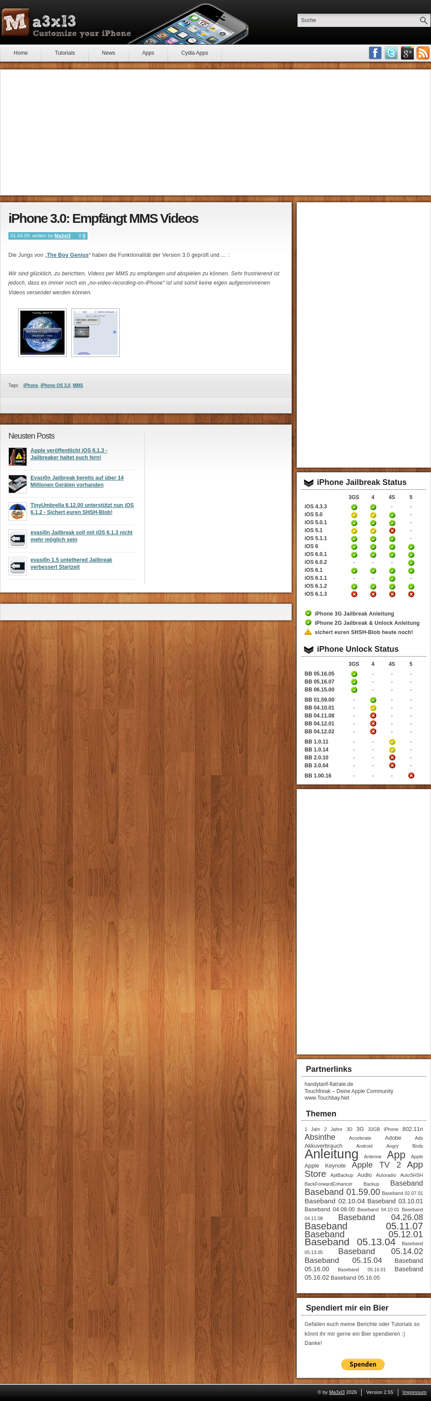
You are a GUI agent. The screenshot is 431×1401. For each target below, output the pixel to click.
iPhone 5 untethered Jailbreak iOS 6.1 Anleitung (411, 570)
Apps (148, 53)
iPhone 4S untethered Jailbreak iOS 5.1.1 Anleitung (392, 538)
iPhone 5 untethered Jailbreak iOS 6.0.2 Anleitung (411, 562)
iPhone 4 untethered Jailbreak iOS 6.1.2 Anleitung (373, 586)
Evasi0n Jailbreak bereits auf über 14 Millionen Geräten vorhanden (77, 484)
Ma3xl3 (62, 235)
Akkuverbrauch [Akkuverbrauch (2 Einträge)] (324, 1145)
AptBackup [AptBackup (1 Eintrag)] (341, 1175)
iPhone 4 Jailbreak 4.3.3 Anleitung (373, 507)
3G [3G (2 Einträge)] (360, 1129)
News (108, 53)
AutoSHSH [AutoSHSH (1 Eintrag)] (411, 1175)
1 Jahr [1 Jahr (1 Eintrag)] (312, 1129)
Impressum (415, 1392)
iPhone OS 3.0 (55, 385)
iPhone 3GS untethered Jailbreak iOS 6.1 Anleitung (354, 570)
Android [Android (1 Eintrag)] (364, 1146)
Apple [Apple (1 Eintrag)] (417, 1156)
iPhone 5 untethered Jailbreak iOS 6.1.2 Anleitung (411, 586)
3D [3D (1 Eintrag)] (350, 1129)
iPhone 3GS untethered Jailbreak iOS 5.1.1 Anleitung (354, 538)
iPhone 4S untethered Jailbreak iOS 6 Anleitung (392, 546)
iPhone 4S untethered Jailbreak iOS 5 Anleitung (392, 514)
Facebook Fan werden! (375, 53)
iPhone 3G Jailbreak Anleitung (354, 614)
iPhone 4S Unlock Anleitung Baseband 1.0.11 (392, 741)
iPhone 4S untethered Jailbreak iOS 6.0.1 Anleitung (392, 554)
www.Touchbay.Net (327, 1098)
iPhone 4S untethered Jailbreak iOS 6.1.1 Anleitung (392, 578)
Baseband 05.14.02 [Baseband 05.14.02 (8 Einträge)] (380, 1251)
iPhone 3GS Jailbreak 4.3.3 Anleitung (354, 507)
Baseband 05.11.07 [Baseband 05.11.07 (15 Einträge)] (364, 1226)
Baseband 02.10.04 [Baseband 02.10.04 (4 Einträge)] (335, 1201)
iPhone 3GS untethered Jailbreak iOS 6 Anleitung (354, 546)
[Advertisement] (215, 132)
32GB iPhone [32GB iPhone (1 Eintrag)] (383, 1129)
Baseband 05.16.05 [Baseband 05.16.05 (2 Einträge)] (355, 1277)
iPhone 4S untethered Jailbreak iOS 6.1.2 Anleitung (392, 586)
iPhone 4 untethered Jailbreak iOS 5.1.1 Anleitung (373, 538)
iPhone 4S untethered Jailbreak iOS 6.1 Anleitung (392, 570)
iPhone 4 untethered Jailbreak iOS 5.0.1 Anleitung (373, 522)
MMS (78, 385)
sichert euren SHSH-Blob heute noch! (364, 632)
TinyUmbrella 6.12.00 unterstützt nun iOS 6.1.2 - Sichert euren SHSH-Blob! (82, 511)
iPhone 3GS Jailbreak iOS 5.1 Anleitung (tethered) (354, 530)
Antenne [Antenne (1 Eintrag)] (373, 1156)
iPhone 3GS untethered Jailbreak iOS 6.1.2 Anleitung (354, 586)
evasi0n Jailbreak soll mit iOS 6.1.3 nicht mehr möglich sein (82, 539)
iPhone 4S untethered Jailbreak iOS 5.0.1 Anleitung (392, 522)
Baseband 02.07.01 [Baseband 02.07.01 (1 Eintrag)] (402, 1193)
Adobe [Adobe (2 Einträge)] (393, 1137)
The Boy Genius (68, 255)
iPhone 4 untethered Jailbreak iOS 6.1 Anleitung (373, 570)
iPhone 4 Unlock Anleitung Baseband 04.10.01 (373, 707)
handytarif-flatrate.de (329, 1084)
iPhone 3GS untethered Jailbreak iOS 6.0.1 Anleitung (354, 554)
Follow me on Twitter (391, 53)
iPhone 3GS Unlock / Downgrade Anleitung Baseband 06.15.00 (354, 689)
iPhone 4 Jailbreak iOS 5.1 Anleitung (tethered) (373, 530)
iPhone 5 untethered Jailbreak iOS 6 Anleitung (411, 546)
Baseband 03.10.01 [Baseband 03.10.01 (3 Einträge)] (395, 1201)
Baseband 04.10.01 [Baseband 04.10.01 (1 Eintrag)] (378, 1209)
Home (21, 53)
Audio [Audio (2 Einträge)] (364, 1175)
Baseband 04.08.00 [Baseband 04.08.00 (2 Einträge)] (330, 1209)
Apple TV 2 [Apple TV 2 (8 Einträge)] (376, 1164)
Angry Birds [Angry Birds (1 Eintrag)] (404, 1146)
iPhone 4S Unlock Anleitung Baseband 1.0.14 (392, 749)
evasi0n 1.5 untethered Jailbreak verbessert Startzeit (71, 566)
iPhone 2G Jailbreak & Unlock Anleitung (367, 623)
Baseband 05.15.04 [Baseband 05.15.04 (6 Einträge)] (343, 1260)
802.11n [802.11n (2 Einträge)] (413, 1129)
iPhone (30, 385)
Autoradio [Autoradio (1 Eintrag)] (386, 1175)
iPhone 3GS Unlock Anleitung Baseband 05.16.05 (354, 673)
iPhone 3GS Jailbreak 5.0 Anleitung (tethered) (354, 514)
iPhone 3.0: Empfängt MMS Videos (103, 218)
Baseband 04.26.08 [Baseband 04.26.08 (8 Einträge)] (380, 1217)
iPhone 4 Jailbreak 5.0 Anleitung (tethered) (373, 514)
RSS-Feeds (423, 53)
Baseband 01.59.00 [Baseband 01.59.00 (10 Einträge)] (342, 1192)
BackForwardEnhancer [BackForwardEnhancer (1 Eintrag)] (328, 1184)
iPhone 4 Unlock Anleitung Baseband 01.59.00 (373, 699)
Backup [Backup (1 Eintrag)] (371, 1184)
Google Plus (407, 53)
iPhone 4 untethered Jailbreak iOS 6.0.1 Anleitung (373, 554)
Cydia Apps (194, 53)
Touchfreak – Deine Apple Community (349, 1091)
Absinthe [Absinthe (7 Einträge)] (320, 1137)
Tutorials (65, 53)
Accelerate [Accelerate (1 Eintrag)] (360, 1138)
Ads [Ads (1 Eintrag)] (419, 1138)
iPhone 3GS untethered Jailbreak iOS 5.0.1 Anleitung (354, 522)
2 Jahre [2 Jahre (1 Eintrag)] (333, 1129)
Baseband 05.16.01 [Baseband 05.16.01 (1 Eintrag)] (362, 1269)
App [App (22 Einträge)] (396, 1155)
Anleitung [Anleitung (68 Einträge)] (332, 1153)
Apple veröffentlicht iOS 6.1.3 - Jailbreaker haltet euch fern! (69, 456)
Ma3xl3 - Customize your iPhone (66, 22)
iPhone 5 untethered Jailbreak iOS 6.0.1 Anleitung (411, 554)
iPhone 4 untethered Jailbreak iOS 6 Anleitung (373, 546)
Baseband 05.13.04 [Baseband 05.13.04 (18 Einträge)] (350, 1241)
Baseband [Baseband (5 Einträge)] (406, 1183)
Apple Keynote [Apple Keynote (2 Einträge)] (325, 1165)
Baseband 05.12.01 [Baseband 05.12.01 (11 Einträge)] (364, 1234)
